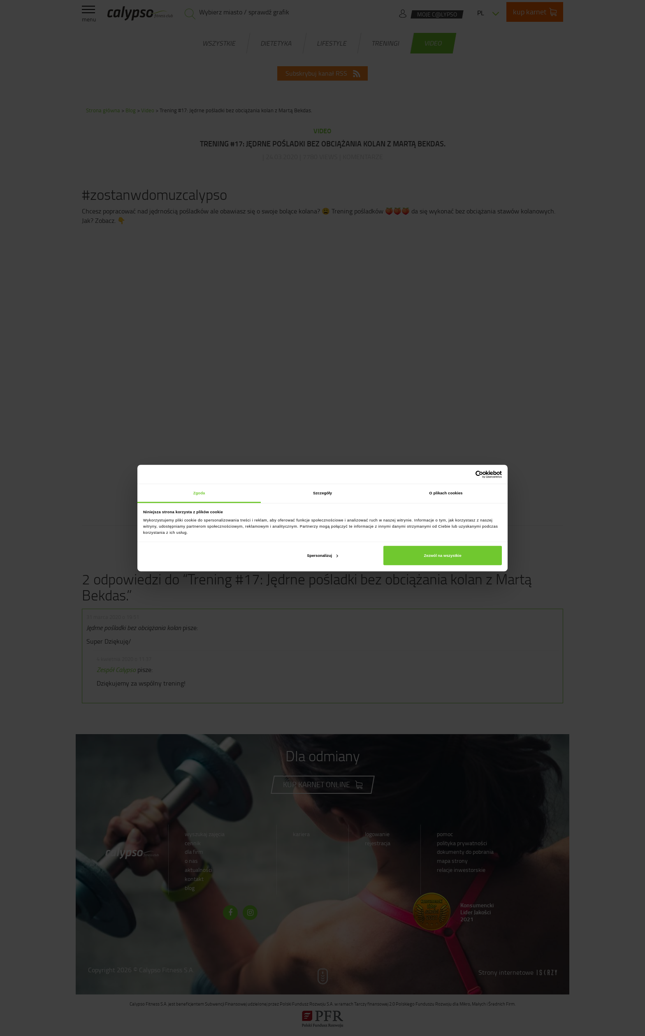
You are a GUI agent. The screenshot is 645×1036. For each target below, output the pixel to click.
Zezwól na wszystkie (443, 556)
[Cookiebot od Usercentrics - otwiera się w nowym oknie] (466, 474)
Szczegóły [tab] (322, 493)
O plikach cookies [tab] (445, 493)
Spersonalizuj (322, 556)
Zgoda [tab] (199, 493)
